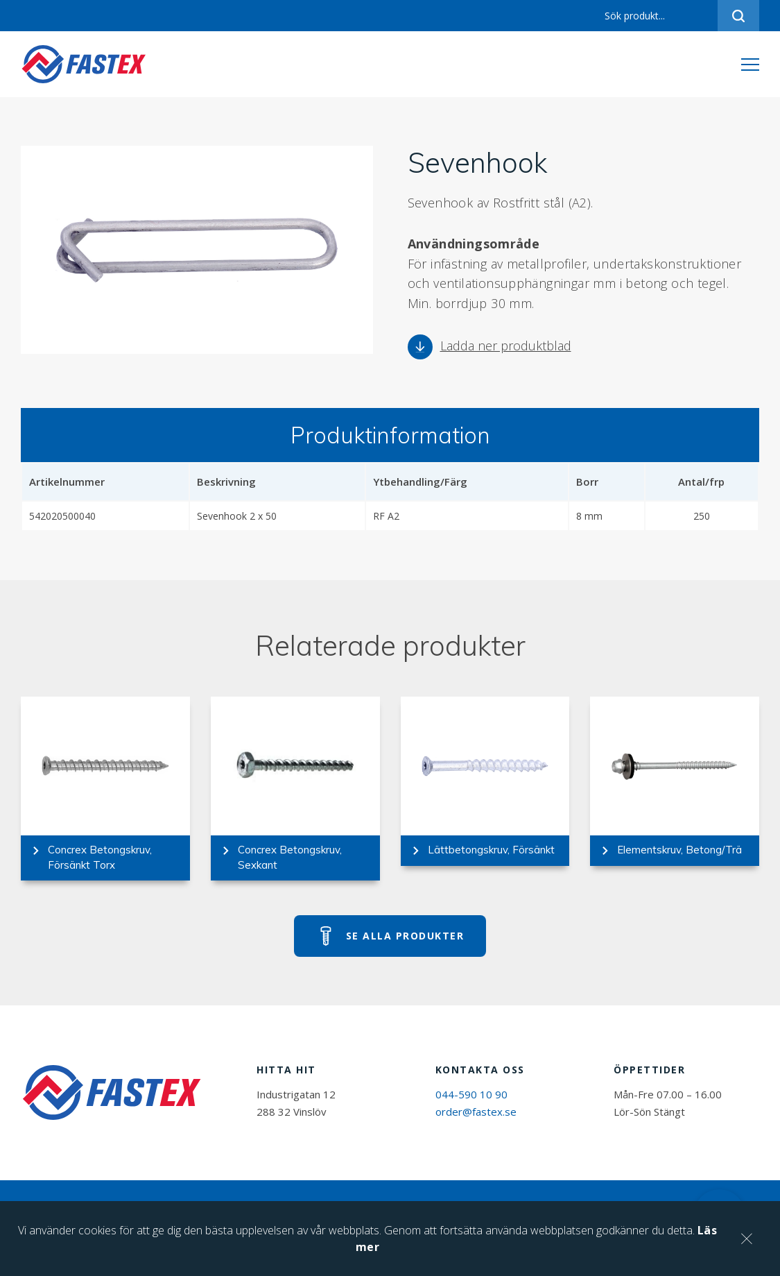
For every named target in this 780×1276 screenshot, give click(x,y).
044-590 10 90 (471, 1094)
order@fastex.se (476, 1111)
